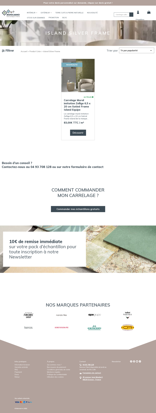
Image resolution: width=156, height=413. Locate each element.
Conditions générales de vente (58, 370)
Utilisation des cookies (55, 377)
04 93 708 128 (88, 365)
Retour (17, 377)
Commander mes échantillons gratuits (78, 209)
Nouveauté (92, 13)
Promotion (54, 17)
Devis (17, 374)
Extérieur (46, 12)
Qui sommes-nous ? (54, 365)
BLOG (64, 17)
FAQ (16, 370)
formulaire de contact (87, 167)
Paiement (18, 372)
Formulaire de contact (92, 373)
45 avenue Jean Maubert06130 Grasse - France (93, 378)
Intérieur (32, 12)
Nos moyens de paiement (56, 367)
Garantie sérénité (21, 367)
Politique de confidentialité (57, 374)
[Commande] (136, 50)
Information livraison (22, 365)
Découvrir (78, 132)
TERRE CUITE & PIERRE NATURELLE (69, 13)
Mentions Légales (53, 372)
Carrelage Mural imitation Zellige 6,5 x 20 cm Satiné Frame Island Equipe (77, 105)
